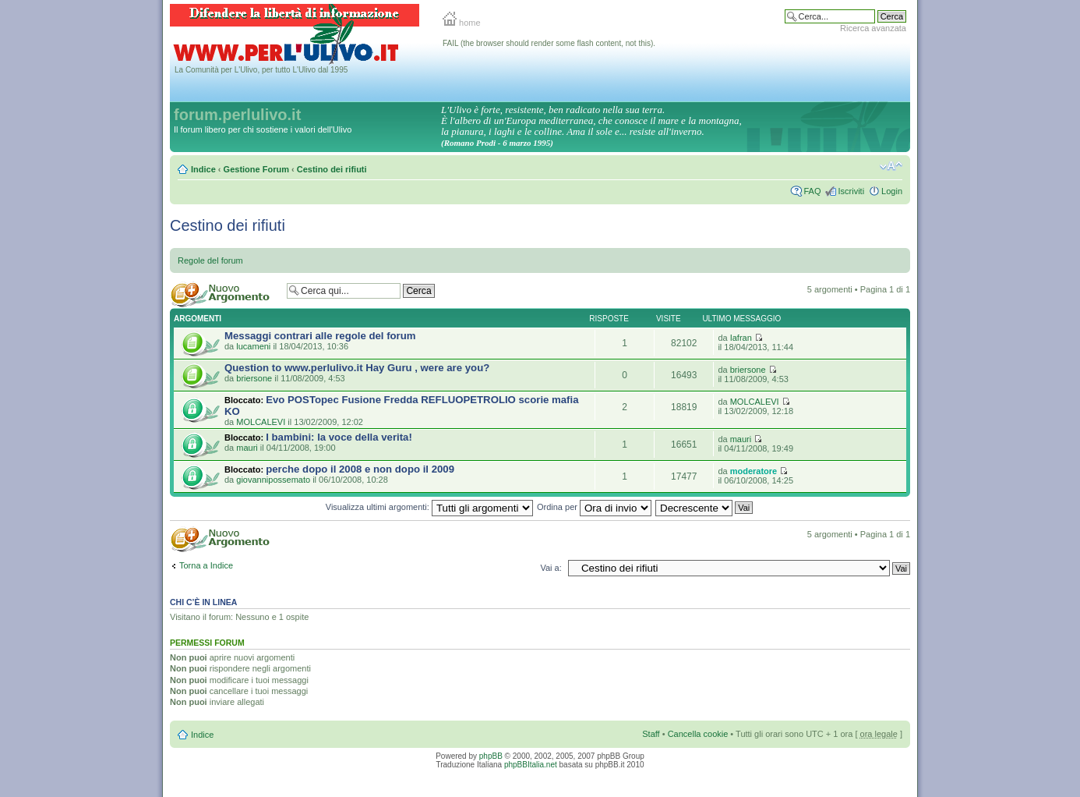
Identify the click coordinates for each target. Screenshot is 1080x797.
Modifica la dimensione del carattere (891, 166)
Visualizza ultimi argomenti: (429, 507)
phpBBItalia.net (530, 764)
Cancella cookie (698, 734)
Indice (203, 169)
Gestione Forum (256, 169)
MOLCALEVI (260, 422)
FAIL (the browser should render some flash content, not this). (549, 43)
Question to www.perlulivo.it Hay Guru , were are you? (356, 368)
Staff (650, 734)
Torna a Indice (206, 565)
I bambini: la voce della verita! (339, 437)
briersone (254, 378)
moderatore (754, 471)
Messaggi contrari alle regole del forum (320, 336)
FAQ (812, 191)
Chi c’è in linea (203, 602)
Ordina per (594, 507)
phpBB (491, 756)
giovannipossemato (273, 479)
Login (891, 191)
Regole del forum (210, 260)
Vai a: (550, 567)
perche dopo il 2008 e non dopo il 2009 (360, 469)
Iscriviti (851, 191)
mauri (247, 447)
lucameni (253, 346)
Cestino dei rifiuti (332, 169)
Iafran (741, 337)
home (462, 22)
